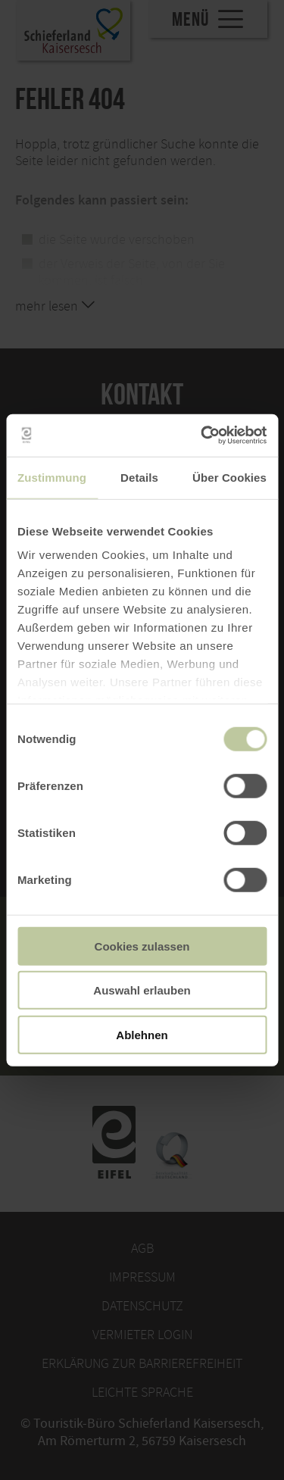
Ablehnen (141, 1034)
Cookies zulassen (142, 945)
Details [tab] (139, 476)
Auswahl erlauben (141, 990)
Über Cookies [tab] (229, 476)
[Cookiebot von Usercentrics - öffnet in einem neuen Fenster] (202, 435)
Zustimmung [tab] (51, 476)
